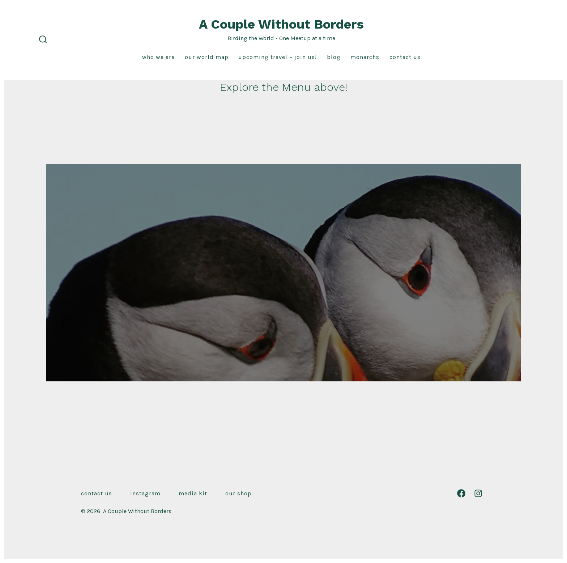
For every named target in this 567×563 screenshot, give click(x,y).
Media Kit (193, 493)
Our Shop (238, 493)
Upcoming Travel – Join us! (277, 57)
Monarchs (364, 57)
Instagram (145, 493)
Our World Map (207, 57)
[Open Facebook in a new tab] (461, 493)
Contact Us (405, 57)
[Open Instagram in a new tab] (478, 493)
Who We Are (158, 57)
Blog (334, 57)
